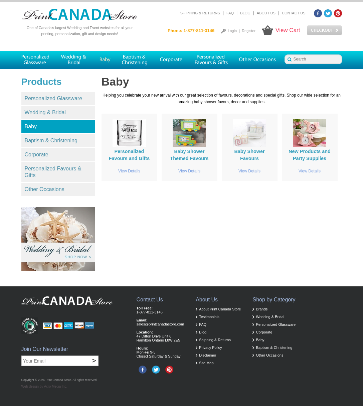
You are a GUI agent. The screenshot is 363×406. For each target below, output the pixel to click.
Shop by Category (273, 299)
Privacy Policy (210, 348)
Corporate (36, 154)
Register (248, 31)
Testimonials (209, 317)
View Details (129, 171)
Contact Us (294, 13)
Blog (245, 13)
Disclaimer (207, 355)
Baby (31, 126)
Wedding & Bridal (45, 112)
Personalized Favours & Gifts (53, 172)
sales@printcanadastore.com (160, 324)
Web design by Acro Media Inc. (44, 386)
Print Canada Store (58, 380)
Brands (261, 309)
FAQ (230, 13)
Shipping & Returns (200, 13)
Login (232, 31)
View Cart (288, 30)
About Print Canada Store (220, 309)
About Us (266, 13)
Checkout (324, 30)
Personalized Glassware (53, 98)
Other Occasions (44, 189)
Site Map (206, 363)
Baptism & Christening (51, 140)
